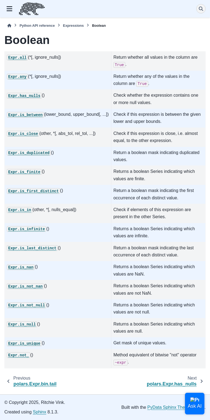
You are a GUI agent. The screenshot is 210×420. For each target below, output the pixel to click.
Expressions (73, 25)
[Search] (201, 8)
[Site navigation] (9, 8)
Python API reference (37, 25)
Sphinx (39, 412)
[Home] (9, 25)
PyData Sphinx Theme (169, 407)
